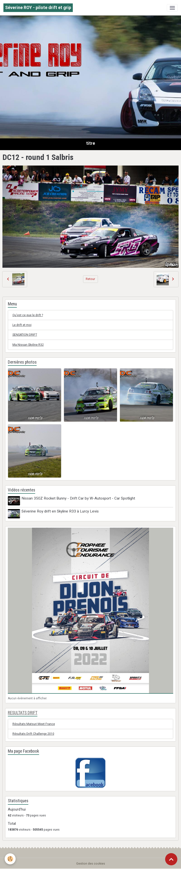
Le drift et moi (22, 325)
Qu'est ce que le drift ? (27, 315)
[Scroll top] (171, 859)
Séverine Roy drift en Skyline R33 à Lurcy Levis (60, 511)
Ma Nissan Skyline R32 (28, 344)
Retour (90, 279)
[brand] (38, 7)
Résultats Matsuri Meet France (33, 723)
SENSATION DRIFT (24, 334)
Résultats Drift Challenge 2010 (33, 733)
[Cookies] (10, 858)
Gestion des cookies (90, 863)
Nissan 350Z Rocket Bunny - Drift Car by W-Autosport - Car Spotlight (78, 498)
